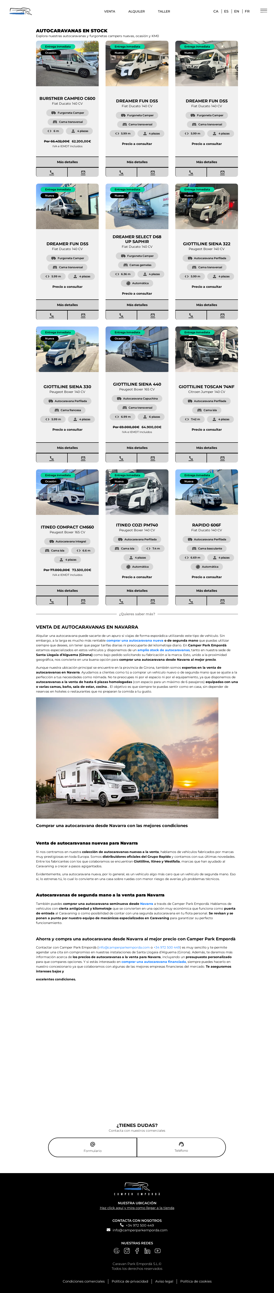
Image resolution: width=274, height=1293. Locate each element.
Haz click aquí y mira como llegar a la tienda (137, 1207)
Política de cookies (196, 1280)
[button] (58, 46)
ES (226, 11)
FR (247, 11)
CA (215, 11)
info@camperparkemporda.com (140, 1229)
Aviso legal (164, 1280)
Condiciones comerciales (84, 1280)
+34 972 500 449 (140, 1224)
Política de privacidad (130, 1280)
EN (236, 11)
